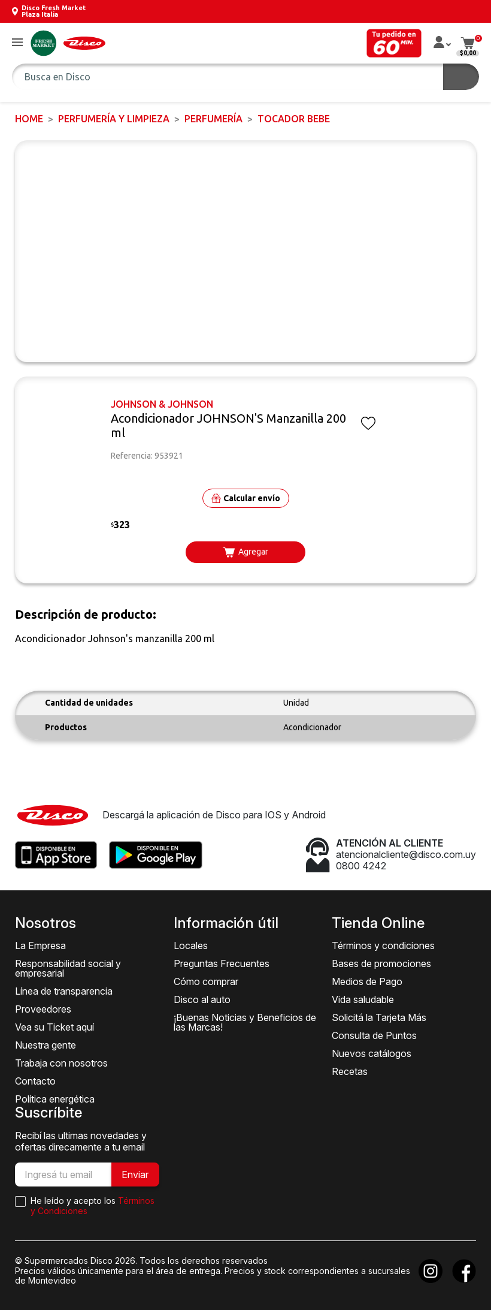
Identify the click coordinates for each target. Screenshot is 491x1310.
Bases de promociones (381, 963)
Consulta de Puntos (374, 1035)
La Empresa (40, 945)
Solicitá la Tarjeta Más (379, 1017)
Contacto (35, 1081)
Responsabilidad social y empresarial (68, 968)
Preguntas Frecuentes (221, 963)
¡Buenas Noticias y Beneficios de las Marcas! (245, 1022)
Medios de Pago (367, 981)
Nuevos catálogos (371, 1053)
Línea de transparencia (64, 991)
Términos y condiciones (383, 945)
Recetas (350, 1071)
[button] (17, 42)
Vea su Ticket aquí (54, 1027)
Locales (191, 945)
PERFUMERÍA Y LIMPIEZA (113, 118)
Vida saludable (363, 999)
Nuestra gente (45, 1045)
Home (29, 118)
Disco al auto (202, 999)
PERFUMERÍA (213, 118)
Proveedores (43, 1009)
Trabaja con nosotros (61, 1063)
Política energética (55, 1099)
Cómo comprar (206, 981)
